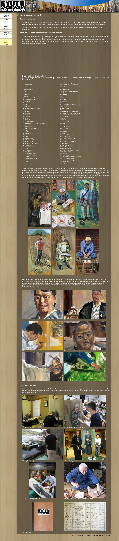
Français (6, 40)
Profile (6, 19)
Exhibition (6, 32)
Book (6, 24)
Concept (6, 22)
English (6, 42)
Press (6, 37)
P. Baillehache (107, 535)
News (6, 30)
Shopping (6, 28)
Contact (6, 34)
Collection (6, 26)
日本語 (6, 44)
